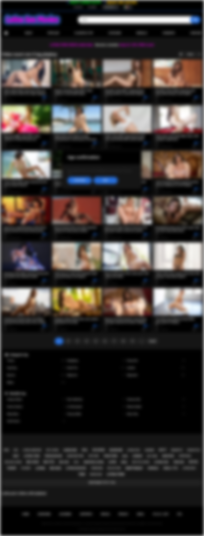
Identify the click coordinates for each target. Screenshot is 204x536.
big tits (48, 462)
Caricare (196, 33)
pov (6, 450)
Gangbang (96, 360)
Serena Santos (36, 406)
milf (16, 456)
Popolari (53, 33)
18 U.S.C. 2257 (161, 514)
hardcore (70, 450)
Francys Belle (96, 414)
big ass (64, 462)
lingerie (149, 450)
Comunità (168, 33)
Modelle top (17, 393)
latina (40, 468)
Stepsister (156, 375)
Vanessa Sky (156, 399)
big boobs (98, 450)
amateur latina (93, 462)
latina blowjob (76, 468)
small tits (170, 468)
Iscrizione (78, 7)
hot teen (152, 456)
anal (124, 462)
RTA (179, 514)
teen (81, 474)
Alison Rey (156, 414)
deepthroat (134, 468)
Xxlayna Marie (36, 399)
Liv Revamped (96, 406)
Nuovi (28, 33)
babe (125, 456)
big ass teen (114, 468)
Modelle (141, 33)
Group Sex (156, 360)
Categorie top (18, 355)
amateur (168, 456)
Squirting (36, 367)
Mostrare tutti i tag (102, 482)
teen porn (110, 456)
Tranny (36, 360)
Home (6, 33)
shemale (153, 468)
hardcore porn (75, 456)
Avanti (152, 341)
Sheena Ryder (156, 406)
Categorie (114, 33)
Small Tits (96, 367)
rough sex (96, 474)
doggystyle (193, 450)
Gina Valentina (96, 399)
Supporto (86, 514)
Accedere (92, 7)
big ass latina (13, 462)
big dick (55, 468)
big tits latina (140, 462)
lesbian (137, 456)
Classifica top (83, 33)
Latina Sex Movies (97, 529)
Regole (105, 514)
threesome (97, 468)
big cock (32, 462)
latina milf (189, 468)
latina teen (32, 456)
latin (112, 462)
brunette (177, 450)
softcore (93, 456)
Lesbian (156, 367)
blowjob (116, 450)
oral (85, 450)
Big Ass (36, 375)
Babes (36, 382)
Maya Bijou (36, 414)
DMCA (140, 514)
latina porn (115, 474)
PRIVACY (123, 514)
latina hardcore (32, 450)
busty (162, 450)
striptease (185, 456)
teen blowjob (53, 456)
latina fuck (133, 450)
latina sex (161, 462)
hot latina (52, 450)
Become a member (107, 45)
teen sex (178, 462)
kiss (16, 450)
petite (193, 462)
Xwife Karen (36, 421)
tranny (11, 468)
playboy (26, 468)
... (142, 341)
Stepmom (96, 375)
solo (76, 462)
